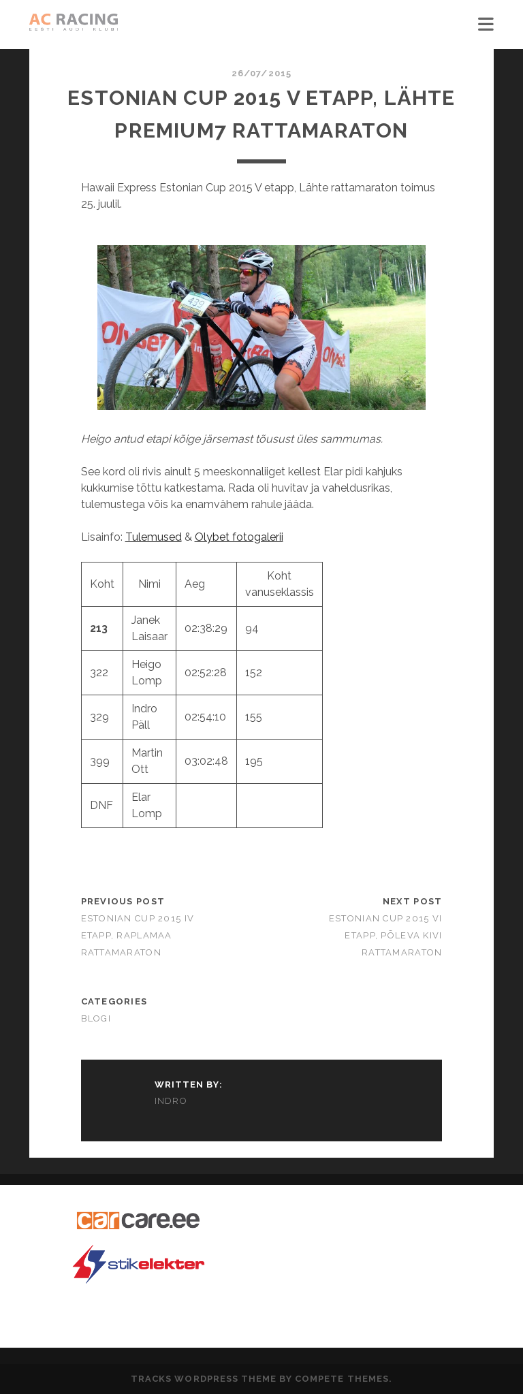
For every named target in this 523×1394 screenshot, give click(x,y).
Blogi (96, 1018)
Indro (171, 1101)
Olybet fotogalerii (239, 536)
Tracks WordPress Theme (203, 1379)
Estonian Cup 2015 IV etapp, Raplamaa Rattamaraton (138, 935)
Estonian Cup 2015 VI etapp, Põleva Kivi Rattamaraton (386, 935)
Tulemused (153, 536)
